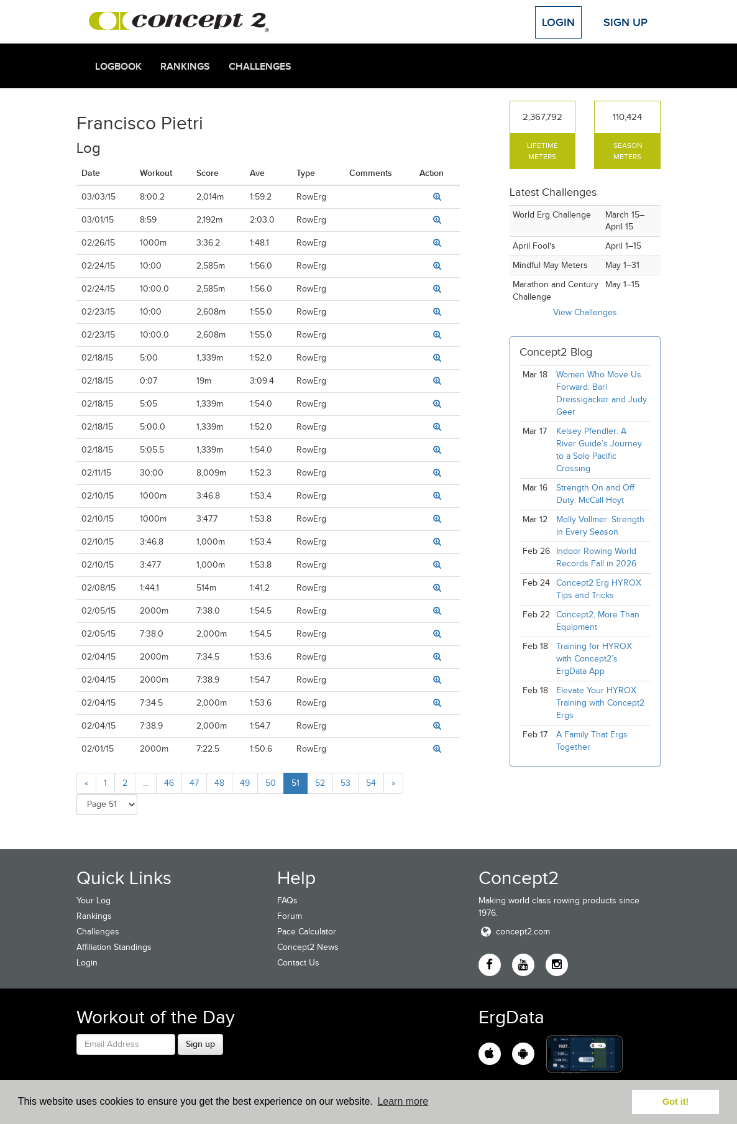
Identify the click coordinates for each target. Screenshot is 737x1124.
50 (270, 783)
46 (169, 783)
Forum (289, 916)
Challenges (260, 66)
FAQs (287, 900)
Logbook (118, 66)
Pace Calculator (306, 931)
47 (194, 783)
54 (371, 783)
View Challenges (585, 312)
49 (245, 783)
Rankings (185, 66)
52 (320, 783)
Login (558, 22)
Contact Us (298, 962)
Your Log (93, 900)
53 (345, 783)
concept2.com (514, 931)
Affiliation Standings (114, 947)
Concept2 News (308, 947)
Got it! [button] (675, 1102)
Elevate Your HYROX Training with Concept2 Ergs (600, 703)
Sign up (200, 1044)
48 (219, 783)
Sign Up (625, 22)
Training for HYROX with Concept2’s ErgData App (594, 659)
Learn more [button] (402, 1101)
